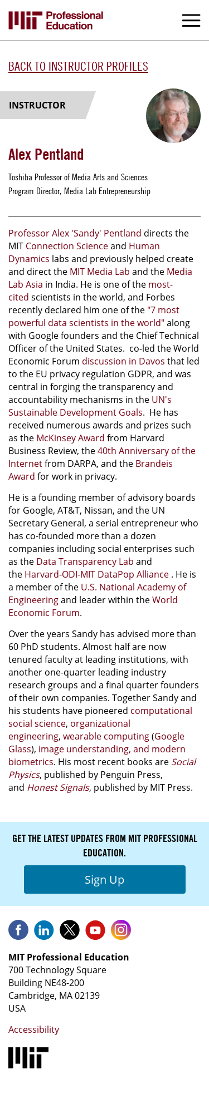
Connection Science (67, 246)
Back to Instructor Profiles (78, 66)
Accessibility (33, 1029)
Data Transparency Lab (85, 561)
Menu (191, 20)
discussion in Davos (123, 361)
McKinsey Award (70, 438)
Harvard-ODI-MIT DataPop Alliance (97, 574)
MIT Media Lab (100, 271)
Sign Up (104, 879)
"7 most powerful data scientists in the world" (93, 316)
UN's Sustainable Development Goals (90, 405)
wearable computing (106, 736)
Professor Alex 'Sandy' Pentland (75, 233)
